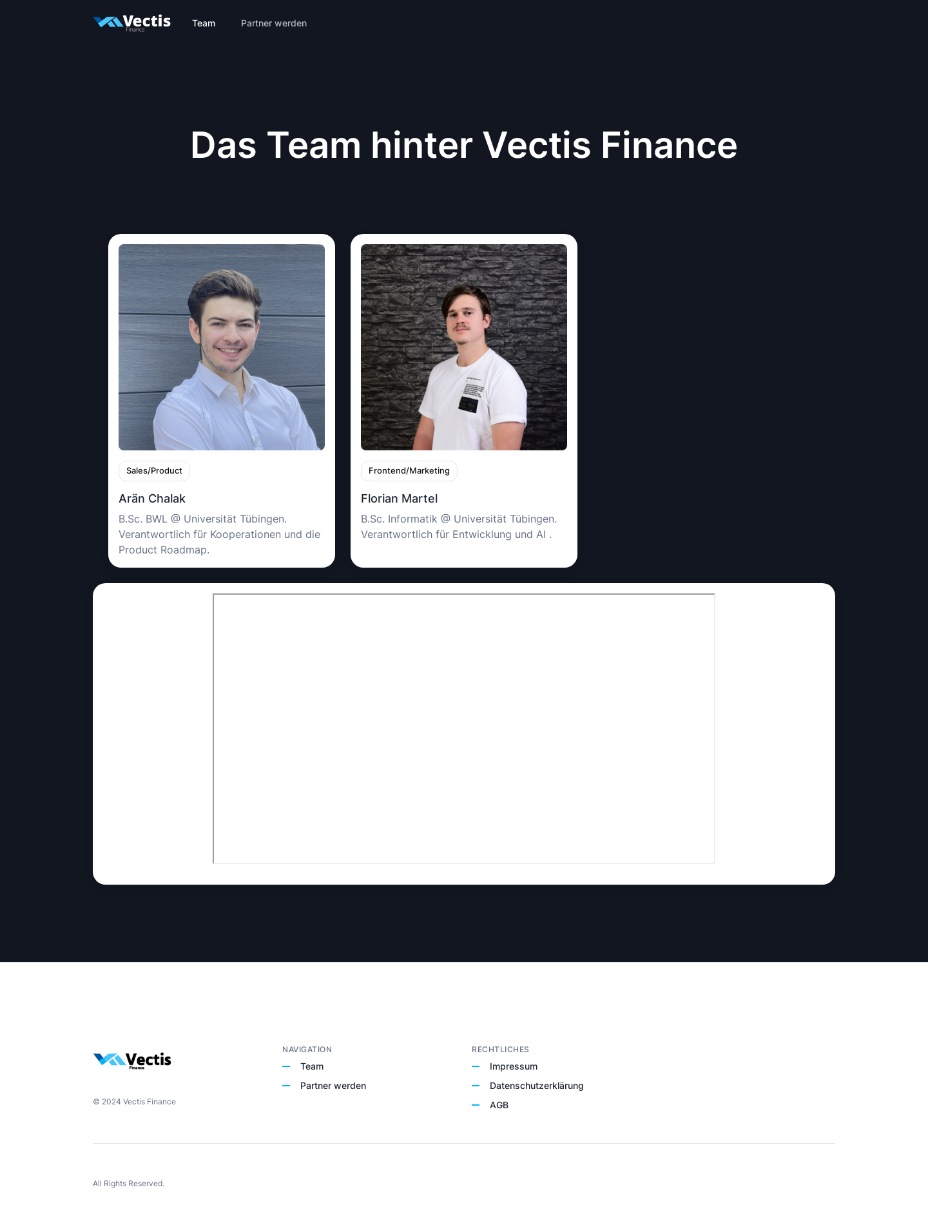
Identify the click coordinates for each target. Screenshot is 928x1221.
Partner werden (333, 1085)
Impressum (513, 1066)
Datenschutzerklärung (537, 1085)
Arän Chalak (152, 498)
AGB (499, 1104)
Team (312, 1066)
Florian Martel (399, 498)
